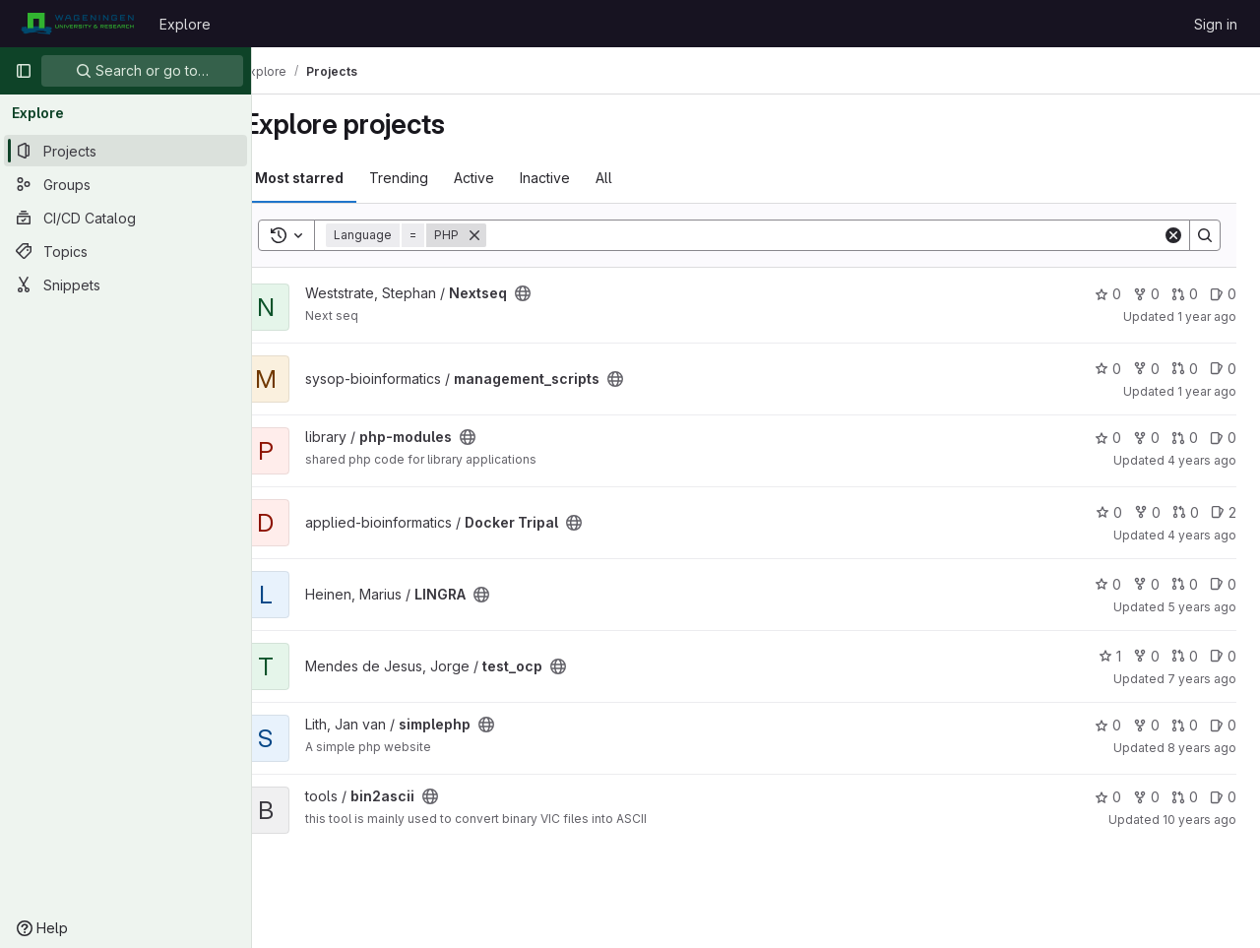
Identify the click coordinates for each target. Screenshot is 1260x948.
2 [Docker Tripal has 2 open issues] (1223, 512)
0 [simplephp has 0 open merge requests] (1184, 725)
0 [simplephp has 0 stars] (1108, 725)
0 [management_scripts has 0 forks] (1146, 368)
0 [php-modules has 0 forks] (1146, 437)
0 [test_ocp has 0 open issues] (1223, 656)
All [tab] (637, 177)
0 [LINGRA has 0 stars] (1108, 584)
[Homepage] (77, 23)
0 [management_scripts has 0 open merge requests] (1184, 368)
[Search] (841, 235)
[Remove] (508, 235)
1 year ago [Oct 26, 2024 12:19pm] (1206, 391)
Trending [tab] (432, 177)
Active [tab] (507, 177)
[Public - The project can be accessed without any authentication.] (556, 293)
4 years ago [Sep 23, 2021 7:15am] (1201, 535)
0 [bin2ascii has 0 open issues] (1223, 797)
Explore (185, 24)
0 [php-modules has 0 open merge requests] (1184, 437)
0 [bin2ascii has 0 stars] (1108, 797)
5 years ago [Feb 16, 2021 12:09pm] (1201, 607)
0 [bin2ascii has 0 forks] (1146, 797)
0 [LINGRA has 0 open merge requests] (1184, 584)
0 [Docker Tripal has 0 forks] (1147, 512)
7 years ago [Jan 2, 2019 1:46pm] (1201, 678)
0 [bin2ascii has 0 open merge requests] (1184, 797)
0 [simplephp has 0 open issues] (1223, 725)
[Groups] (125, 184)
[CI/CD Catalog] (125, 217)
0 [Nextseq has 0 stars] (1108, 293)
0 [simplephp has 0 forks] (1146, 725)
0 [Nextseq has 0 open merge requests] (1184, 293)
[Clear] (1173, 235)
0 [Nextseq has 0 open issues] (1223, 293)
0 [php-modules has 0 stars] (1108, 437)
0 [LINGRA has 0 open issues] (1223, 584)
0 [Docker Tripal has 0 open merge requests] (1185, 512)
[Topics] (125, 251)
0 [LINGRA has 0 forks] (1146, 584)
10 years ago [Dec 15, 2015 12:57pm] (1199, 819)
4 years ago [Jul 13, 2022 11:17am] (1201, 460)
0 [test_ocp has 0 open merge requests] (1184, 656)
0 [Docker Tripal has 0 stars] (1109, 512)
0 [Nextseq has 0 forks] (1146, 293)
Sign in (1215, 24)
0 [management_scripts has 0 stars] (1108, 368)
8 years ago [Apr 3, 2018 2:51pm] (1201, 747)
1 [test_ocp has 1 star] (1110, 656)
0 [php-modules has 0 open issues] (1223, 437)
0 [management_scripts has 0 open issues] (1223, 368)
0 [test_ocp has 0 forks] (1146, 656)
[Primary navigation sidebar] (23, 71)
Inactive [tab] (578, 177)
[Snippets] (125, 284)
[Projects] (125, 150)
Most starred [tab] (332, 177)
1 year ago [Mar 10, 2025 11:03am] (1206, 316)
